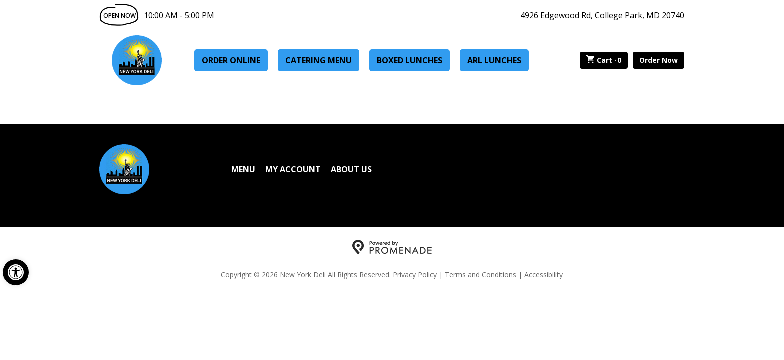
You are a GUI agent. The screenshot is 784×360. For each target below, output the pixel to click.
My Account (293, 169)
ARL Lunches (495, 60)
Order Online (231, 60)
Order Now (659, 60)
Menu (244, 169)
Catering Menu (319, 60)
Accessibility (543, 275)
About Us (351, 169)
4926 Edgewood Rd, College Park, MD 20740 (602, 15)
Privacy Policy (415, 275)
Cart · (604, 61)
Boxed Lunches (409, 60)
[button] (16, 272)
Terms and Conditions (480, 275)
